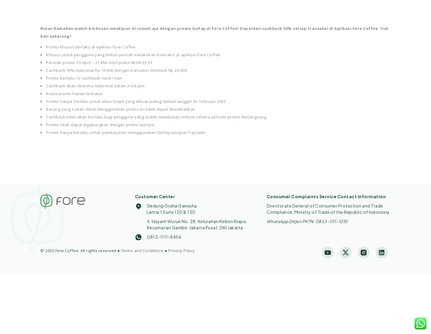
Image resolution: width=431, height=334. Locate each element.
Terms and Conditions (142, 250)
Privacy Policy (181, 250)
